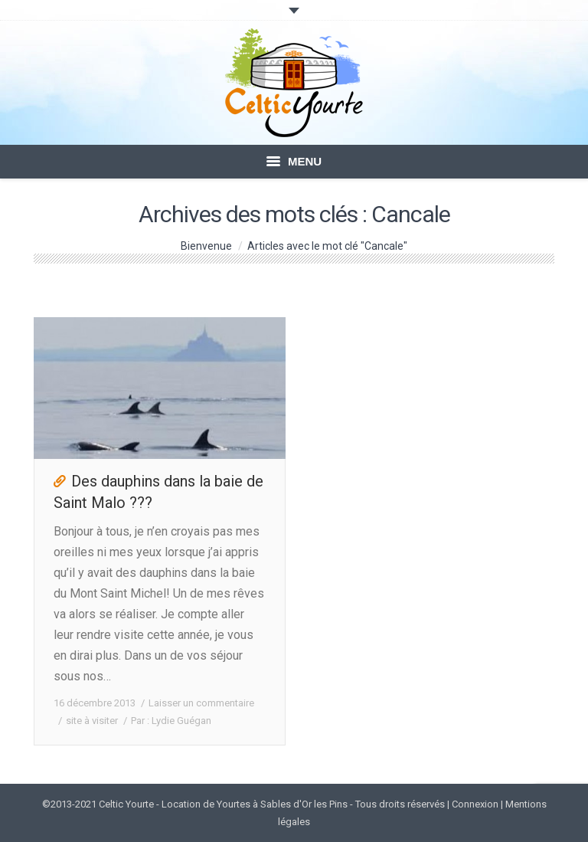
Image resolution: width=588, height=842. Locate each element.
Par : (171, 720)
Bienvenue (206, 246)
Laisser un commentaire (201, 703)
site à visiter (92, 720)
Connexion (475, 804)
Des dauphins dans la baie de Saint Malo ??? (158, 492)
